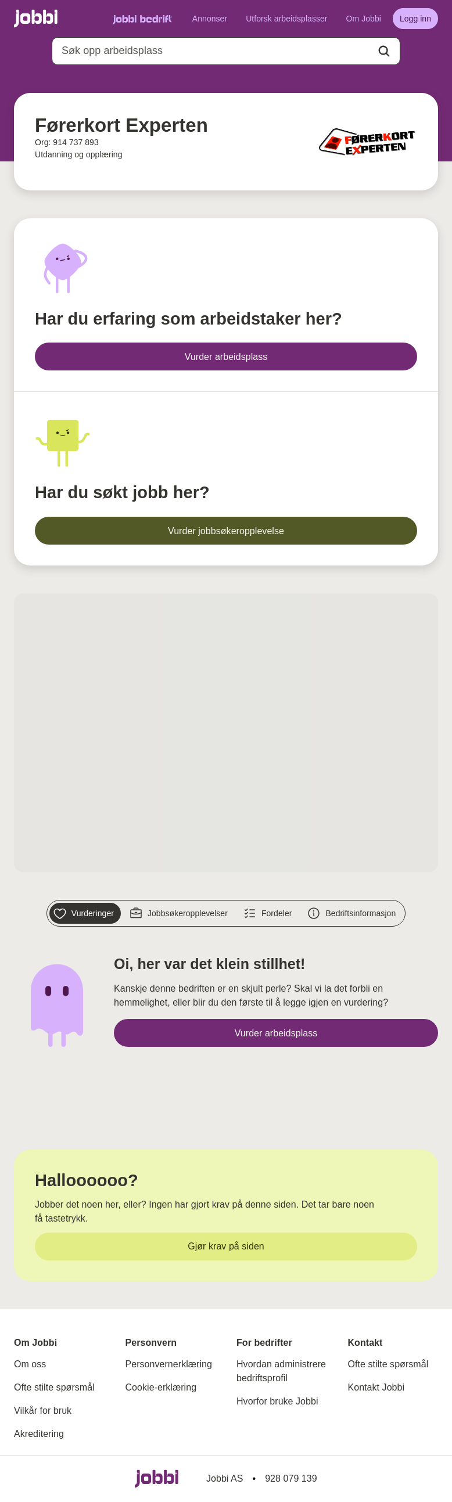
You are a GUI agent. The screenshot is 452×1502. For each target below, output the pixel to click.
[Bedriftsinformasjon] (353, 913)
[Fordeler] (269, 913)
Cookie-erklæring (161, 1387)
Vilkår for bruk (42, 1410)
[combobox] (226, 51)
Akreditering (39, 1434)
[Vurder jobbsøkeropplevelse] (226, 531)
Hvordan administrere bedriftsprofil (281, 1371)
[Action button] (384, 51)
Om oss (30, 1364)
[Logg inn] (415, 18)
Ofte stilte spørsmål (54, 1387)
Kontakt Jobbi (376, 1387)
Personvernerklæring (168, 1364)
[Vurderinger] (85, 913)
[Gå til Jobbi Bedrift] (142, 19)
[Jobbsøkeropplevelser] (180, 913)
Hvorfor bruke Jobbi (277, 1401)
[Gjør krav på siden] (226, 1246)
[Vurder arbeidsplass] (226, 356)
